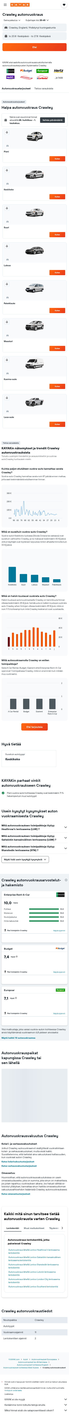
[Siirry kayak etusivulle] (20, 5)
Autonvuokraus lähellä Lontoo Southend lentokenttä (33, 1286)
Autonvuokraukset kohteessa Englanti (32, 1365)
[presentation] (66, 880)
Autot (25, 1359)
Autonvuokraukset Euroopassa (44, 1359)
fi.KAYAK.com (14, 1359)
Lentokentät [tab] (12, 1228)
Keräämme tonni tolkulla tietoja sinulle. (36, 1405)
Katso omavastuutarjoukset (16, 1194)
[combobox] (12, 20)
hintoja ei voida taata (13, 1390)
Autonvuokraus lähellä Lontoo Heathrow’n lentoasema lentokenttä (34, 1251)
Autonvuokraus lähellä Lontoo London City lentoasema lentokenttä (34, 1281)
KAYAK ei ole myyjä (36, 1399)
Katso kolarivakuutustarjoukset (18, 1161)
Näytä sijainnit (59, 930)
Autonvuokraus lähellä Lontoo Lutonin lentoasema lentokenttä (32, 1273)
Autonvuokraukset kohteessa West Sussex (21, 1367)
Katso (57, 159)
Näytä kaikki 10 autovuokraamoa (18, 1037)
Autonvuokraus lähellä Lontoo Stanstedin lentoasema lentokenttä (33, 1266)
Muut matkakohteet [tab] (34, 1228)
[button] (5, 4)
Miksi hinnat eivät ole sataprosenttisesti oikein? (36, 1410)
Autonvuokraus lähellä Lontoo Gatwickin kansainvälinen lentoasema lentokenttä (34, 1259)
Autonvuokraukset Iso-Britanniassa (32, 1362)
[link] (34, 727)
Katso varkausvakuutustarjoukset (19, 1166)
